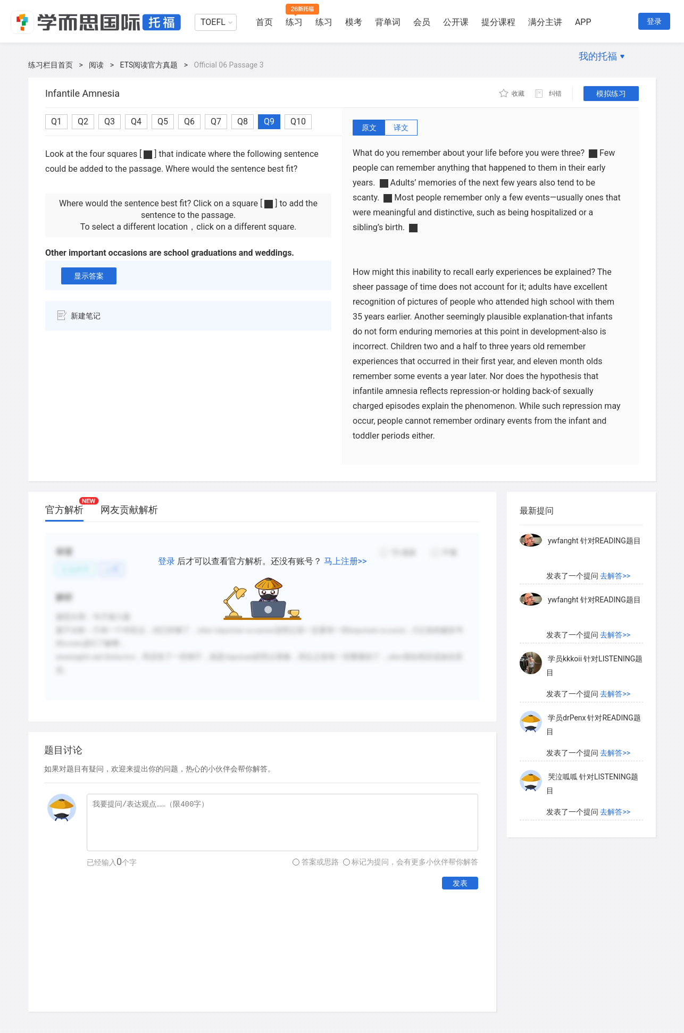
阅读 (96, 65)
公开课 (456, 22)
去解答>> (615, 576)
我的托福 (598, 56)
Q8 (242, 121)
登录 (654, 21)
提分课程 (498, 22)
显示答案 (89, 276)
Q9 (269, 121)
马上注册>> (345, 561)
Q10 (298, 121)
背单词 (388, 22)
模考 (353, 22)
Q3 (109, 121)
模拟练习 (611, 93)
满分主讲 (545, 22)
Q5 (162, 121)
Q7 (216, 121)
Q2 (83, 121)
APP (583, 22)
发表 (460, 883)
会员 (421, 22)
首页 (264, 22)
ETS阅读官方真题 (149, 65)
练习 (294, 22)
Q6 (189, 121)
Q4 (136, 121)
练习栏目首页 (50, 65)
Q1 (56, 121)
